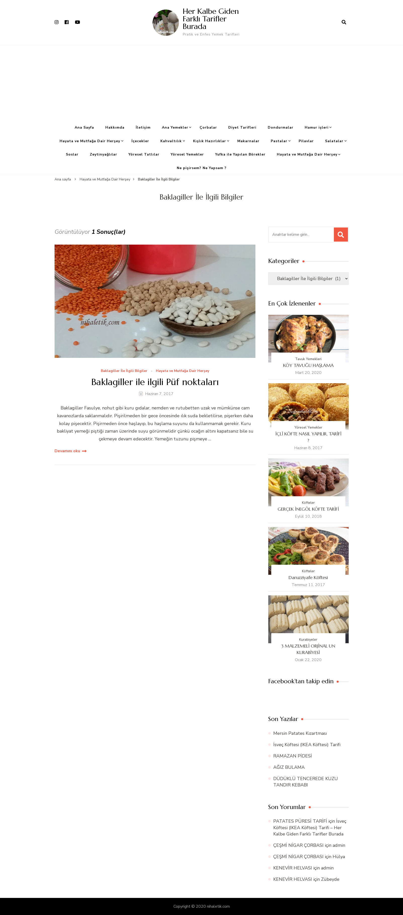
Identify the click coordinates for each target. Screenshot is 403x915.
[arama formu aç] (344, 22)
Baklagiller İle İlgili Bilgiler (124, 371)
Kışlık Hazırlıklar (209, 141)
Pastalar (279, 141)
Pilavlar (306, 141)
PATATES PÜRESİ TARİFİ (300, 821)
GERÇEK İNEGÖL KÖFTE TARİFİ (308, 509)
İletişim (143, 127)
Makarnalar (248, 141)
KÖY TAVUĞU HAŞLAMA (308, 365)
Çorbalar (208, 127)
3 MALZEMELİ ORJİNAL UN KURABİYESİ (308, 649)
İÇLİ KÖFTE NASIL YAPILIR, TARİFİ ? (308, 437)
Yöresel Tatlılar (143, 154)
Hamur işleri (317, 127)
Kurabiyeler (308, 639)
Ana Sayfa (84, 127)
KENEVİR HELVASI (292, 868)
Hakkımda (114, 127)
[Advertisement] (202, 83)
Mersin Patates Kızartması (300, 733)
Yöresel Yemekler (187, 154)
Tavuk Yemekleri (308, 359)
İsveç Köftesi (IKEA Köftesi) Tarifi (306, 745)
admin (339, 845)
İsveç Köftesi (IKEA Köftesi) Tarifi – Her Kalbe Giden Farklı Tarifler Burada (309, 827)
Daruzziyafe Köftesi (308, 577)
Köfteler (308, 502)
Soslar (72, 154)
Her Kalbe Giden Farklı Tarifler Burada (211, 19)
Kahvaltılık (171, 141)
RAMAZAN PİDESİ (292, 756)
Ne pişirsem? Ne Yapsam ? (202, 168)
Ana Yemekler (175, 127)
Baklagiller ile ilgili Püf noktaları (155, 381)
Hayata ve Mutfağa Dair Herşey (90, 141)
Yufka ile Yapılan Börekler (240, 154)
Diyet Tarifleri (242, 127)
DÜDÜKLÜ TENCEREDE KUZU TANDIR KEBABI (305, 782)
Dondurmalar (280, 127)
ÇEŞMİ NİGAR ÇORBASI (298, 845)
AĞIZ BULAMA (289, 767)
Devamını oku (67, 451)
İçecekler (140, 141)
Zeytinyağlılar (103, 154)
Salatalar (334, 141)
